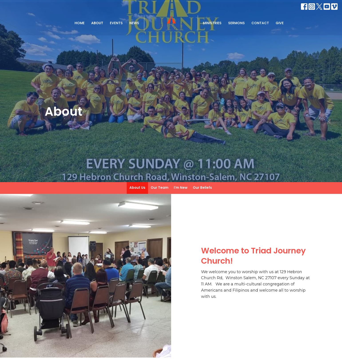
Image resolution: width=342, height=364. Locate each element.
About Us (137, 187)
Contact (260, 23)
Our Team (159, 187)
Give (280, 23)
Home (80, 23)
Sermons (236, 23)
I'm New (181, 187)
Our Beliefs (202, 187)
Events (116, 23)
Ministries (212, 23)
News (134, 23)
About (97, 23)
